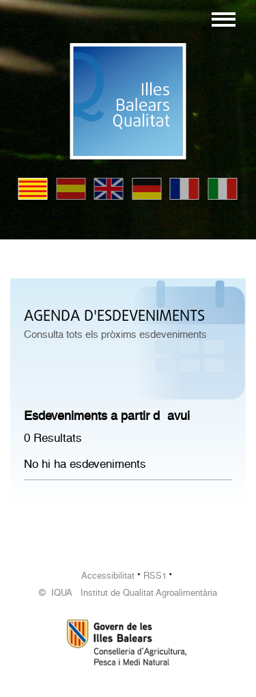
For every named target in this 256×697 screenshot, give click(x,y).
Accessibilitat (107, 575)
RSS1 (155, 575)
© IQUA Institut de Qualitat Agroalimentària (128, 593)
